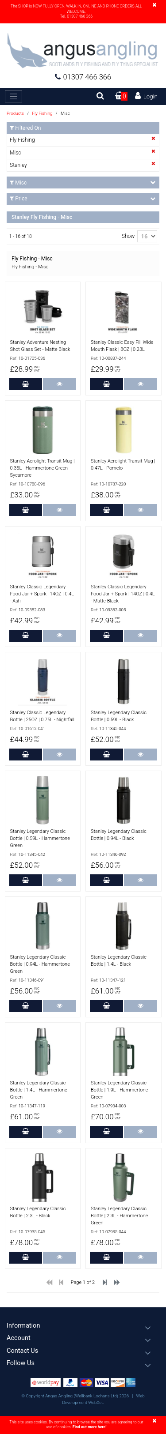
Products (15, 113)
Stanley (18, 165)
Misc (15, 153)
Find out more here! (90, 1427)
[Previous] (49, 1284)
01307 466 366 (83, 77)
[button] (83, 1325)
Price (82, 199)
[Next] (117, 1284)
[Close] (154, 5)
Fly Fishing (43, 113)
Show (128, 236)
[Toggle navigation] (13, 96)
